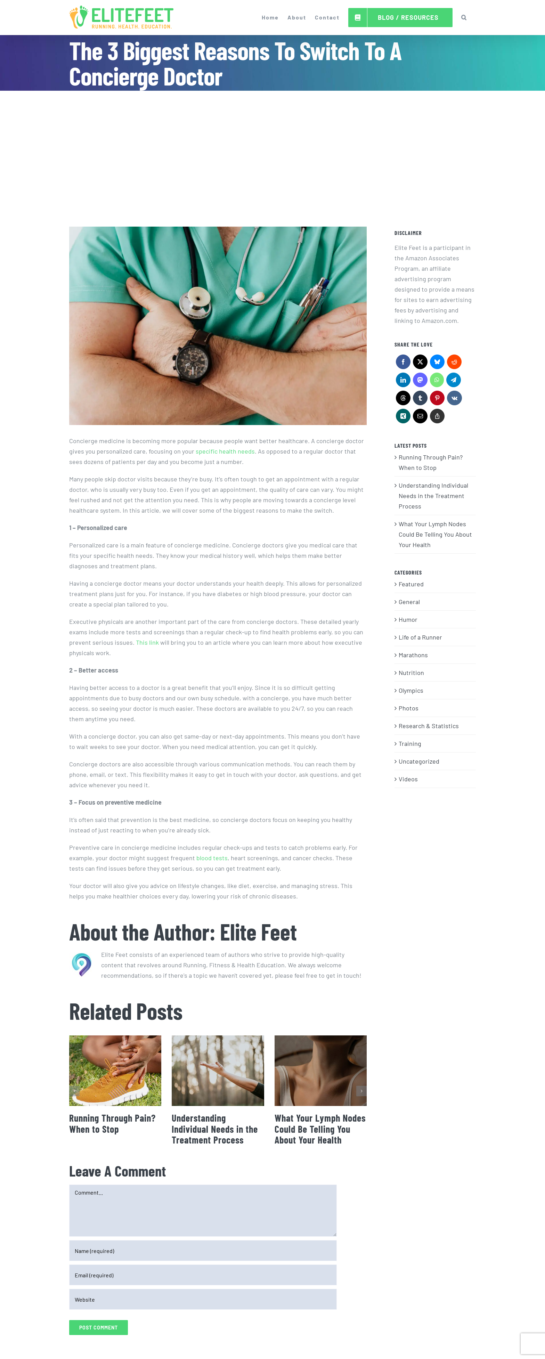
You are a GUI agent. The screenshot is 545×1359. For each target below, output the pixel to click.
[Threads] (403, 400)
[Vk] (454, 400)
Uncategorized (419, 761)
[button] (464, 17)
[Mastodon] (420, 382)
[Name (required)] (203, 1250)
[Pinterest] (437, 400)
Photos (408, 708)
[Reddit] (454, 364)
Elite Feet (258, 931)
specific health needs (225, 451)
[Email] (420, 418)
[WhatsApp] (437, 382)
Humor (408, 619)
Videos (408, 779)
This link (147, 642)
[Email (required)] (203, 1274)
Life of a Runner (420, 637)
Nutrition (411, 672)
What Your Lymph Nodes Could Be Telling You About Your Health (320, 1129)
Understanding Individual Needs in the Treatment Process (215, 1129)
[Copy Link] (437, 418)
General (409, 601)
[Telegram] (453, 382)
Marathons (413, 655)
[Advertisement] (272, 143)
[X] (420, 364)
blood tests (212, 858)
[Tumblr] (420, 400)
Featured (411, 584)
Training (410, 743)
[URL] (203, 1299)
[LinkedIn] (403, 382)
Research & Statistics (429, 726)
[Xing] (403, 418)
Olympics (411, 690)
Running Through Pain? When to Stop (112, 1123)
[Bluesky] (437, 364)
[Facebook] (403, 364)
